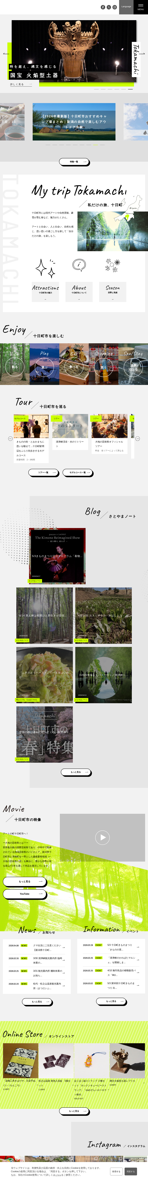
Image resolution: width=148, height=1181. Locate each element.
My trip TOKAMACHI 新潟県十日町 (13, 7)
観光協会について (131, 1137)
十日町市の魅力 (73, 1129)
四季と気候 (71, 1137)
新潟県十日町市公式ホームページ (39, 1105)
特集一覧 (74, 160)
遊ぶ (89, 1133)
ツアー (109, 1133)
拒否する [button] (115, 1171)
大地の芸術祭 (56, 1141)
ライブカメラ (56, 1145)
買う (89, 1141)
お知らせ (54, 1153)
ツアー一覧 (50, 476)
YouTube (24, 740)
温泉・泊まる (93, 1145)
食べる (90, 1137)
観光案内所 (128, 1125)
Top (51, 1125)
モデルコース (112, 1129)
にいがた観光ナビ (118, 1105)
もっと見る (76, 617)
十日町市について (74, 1133)
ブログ (53, 1133)
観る (89, 1129)
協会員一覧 (128, 1145)
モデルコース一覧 (97, 476)
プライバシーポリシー (133, 1141)
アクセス (54, 1149)
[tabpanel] (72, 51)
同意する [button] (131, 1171)
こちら (56, 1175)
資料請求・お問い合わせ (134, 1129)
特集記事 (54, 1137)
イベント (54, 1129)
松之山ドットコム (73, 1105)
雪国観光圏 (95, 1105)
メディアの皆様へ (131, 1133)
